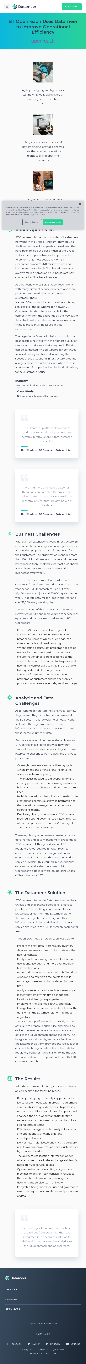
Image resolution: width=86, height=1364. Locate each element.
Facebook (14, 1344)
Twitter (34, 1344)
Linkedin (53, 1344)
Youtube (73, 1344)
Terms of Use (50, 1353)
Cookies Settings (32, 222)
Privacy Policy (36, 1353)
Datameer (41, 1349)
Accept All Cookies (53, 222)
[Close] (80, 204)
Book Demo (71, 6)
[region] (43, 215)
